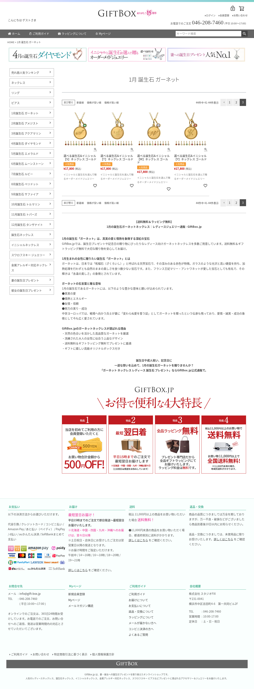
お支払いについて (140, 606)
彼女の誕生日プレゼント (26, 290)
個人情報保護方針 (103, 654)
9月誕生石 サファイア (24, 194)
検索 (244, 33)
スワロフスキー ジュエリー (28, 255)
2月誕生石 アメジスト (24, 123)
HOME (10, 42)
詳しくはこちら (78, 570)
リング (15, 93)
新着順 (80, 102)
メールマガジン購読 (80, 606)
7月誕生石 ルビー (22, 174)
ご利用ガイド (39, 33)
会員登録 (224, 15)
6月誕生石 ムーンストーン (27, 164)
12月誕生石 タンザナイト (27, 225)
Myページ (103, 33)
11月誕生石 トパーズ (24, 214)
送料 (132, 507)
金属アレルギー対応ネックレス (29, 267)
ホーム (14, 33)
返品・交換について (141, 611)
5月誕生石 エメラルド (24, 153)
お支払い (14, 507)
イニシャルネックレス (25, 245)
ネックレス (18, 83)
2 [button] (236, 102)
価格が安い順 (94, 102)
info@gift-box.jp (30, 594)
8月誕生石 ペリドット (24, 184)
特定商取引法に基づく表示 (70, 654)
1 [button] (229, 102)
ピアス (15, 103)
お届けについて (138, 600)
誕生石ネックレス (22, 235)
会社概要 (195, 586)
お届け (73, 507)
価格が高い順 (111, 102)
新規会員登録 (76, 594)
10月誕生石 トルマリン (25, 204)
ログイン (211, 15)
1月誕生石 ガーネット (24, 113)
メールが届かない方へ (142, 623)
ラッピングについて (72, 33)
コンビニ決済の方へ (141, 629)
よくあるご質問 (138, 635)
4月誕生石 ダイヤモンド (26, 143)
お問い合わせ (240, 15)
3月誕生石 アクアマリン (26, 133)
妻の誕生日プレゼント (25, 280)
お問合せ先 (16, 586)
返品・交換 (197, 507)
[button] (223, 102)
